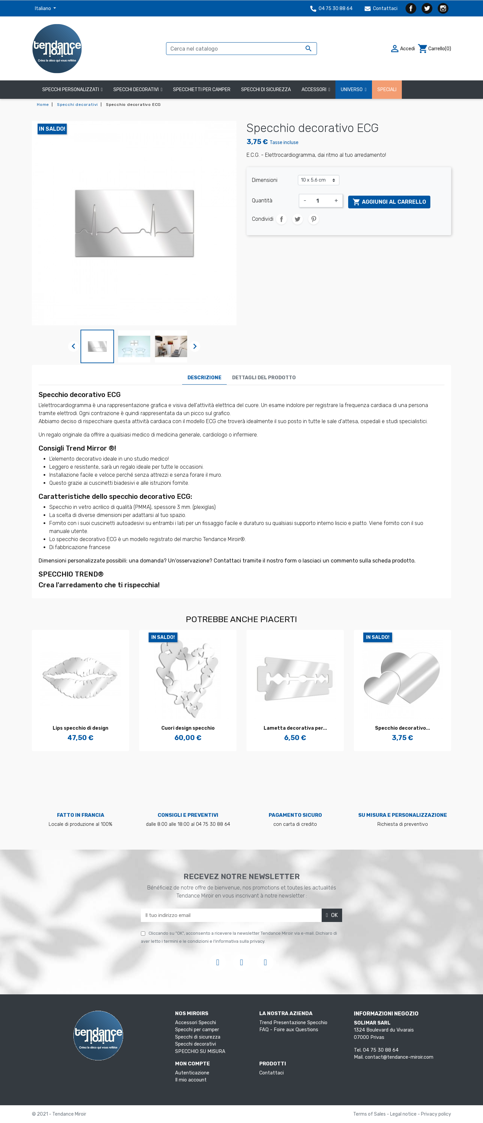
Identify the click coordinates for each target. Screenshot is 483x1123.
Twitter (427, 8)
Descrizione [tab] (204, 378)
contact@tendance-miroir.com (399, 1057)
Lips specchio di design (80, 728)
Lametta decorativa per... (295, 728)
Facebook (411, 8)
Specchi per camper (197, 1030)
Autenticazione (192, 1073)
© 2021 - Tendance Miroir (59, 1114)
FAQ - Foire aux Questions (288, 1030)
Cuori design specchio (188, 728)
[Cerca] (241, 48)
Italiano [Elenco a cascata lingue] (43, 8)
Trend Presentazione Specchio (293, 1023)
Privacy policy (436, 1114)
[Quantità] (320, 200)
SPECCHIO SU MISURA (200, 1051)
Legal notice (404, 1114)
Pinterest (313, 219)
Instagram (443, 8)
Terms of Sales (370, 1114)
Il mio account (191, 1080)
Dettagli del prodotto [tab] (264, 378)
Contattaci (381, 8)
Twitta (297, 219)
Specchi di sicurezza (197, 1037)
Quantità (262, 200)
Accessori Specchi (195, 1023)
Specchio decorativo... (402, 728)
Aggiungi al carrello (389, 202)
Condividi (281, 219)
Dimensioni (264, 180)
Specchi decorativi (195, 1044)
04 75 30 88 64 (331, 8)
